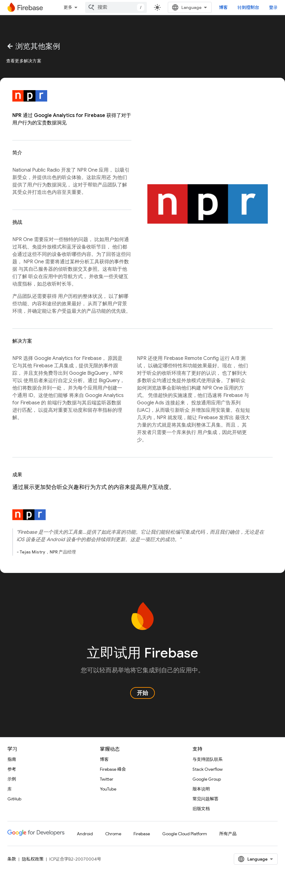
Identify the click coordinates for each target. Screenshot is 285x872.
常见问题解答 (205, 799)
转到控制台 (248, 7)
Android (85, 834)
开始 (142, 693)
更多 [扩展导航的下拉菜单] (68, 7)
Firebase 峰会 (113, 769)
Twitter (106, 779)
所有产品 (228, 834)
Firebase (142, 834)
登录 (273, 7)
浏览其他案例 (33, 46)
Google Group (206, 779)
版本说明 (201, 789)
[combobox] (116, 7)
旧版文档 (201, 809)
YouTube (108, 789)
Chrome (113, 834)
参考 (11, 769)
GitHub (14, 799)
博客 (223, 7)
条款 (11, 859)
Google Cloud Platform (184, 834)
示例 (11, 779)
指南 (11, 759)
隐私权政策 (32, 859)
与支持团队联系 (207, 759)
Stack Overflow (207, 769)
